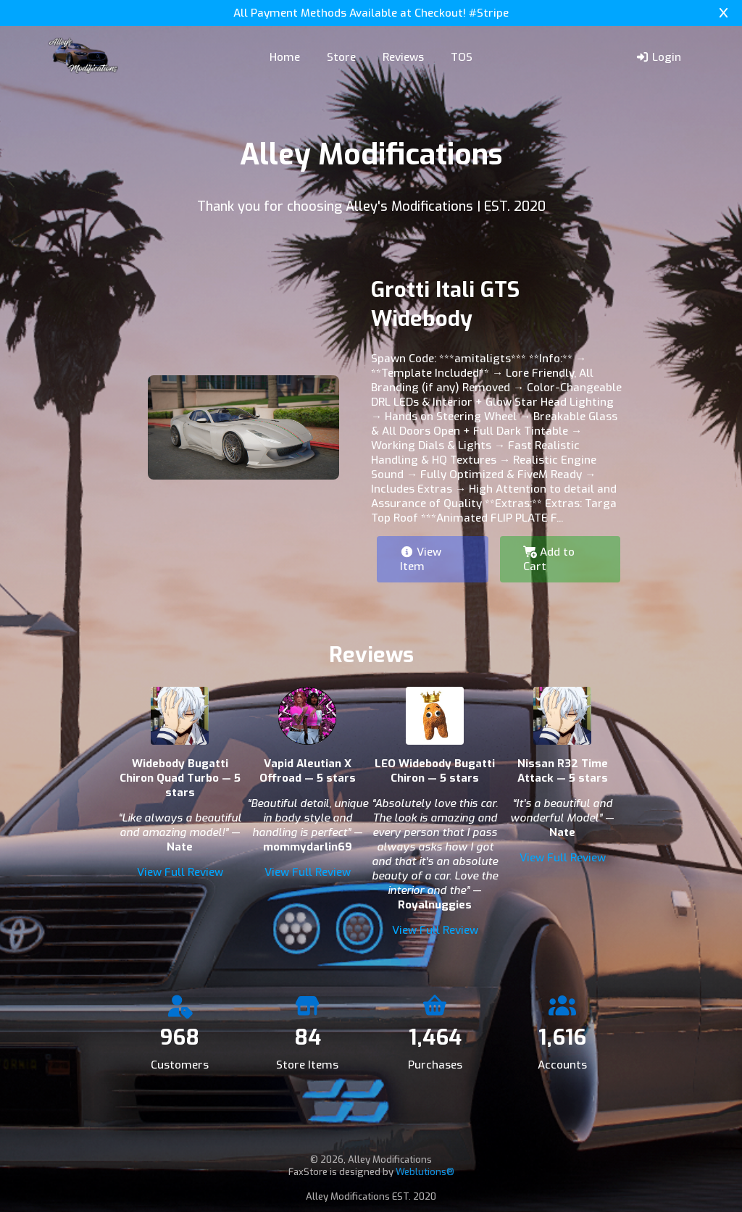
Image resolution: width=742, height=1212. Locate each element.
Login (658, 57)
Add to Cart (549, 559)
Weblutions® (425, 1172)
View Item (420, 559)
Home (285, 57)
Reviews (403, 57)
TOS (461, 57)
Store (341, 57)
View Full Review (180, 872)
